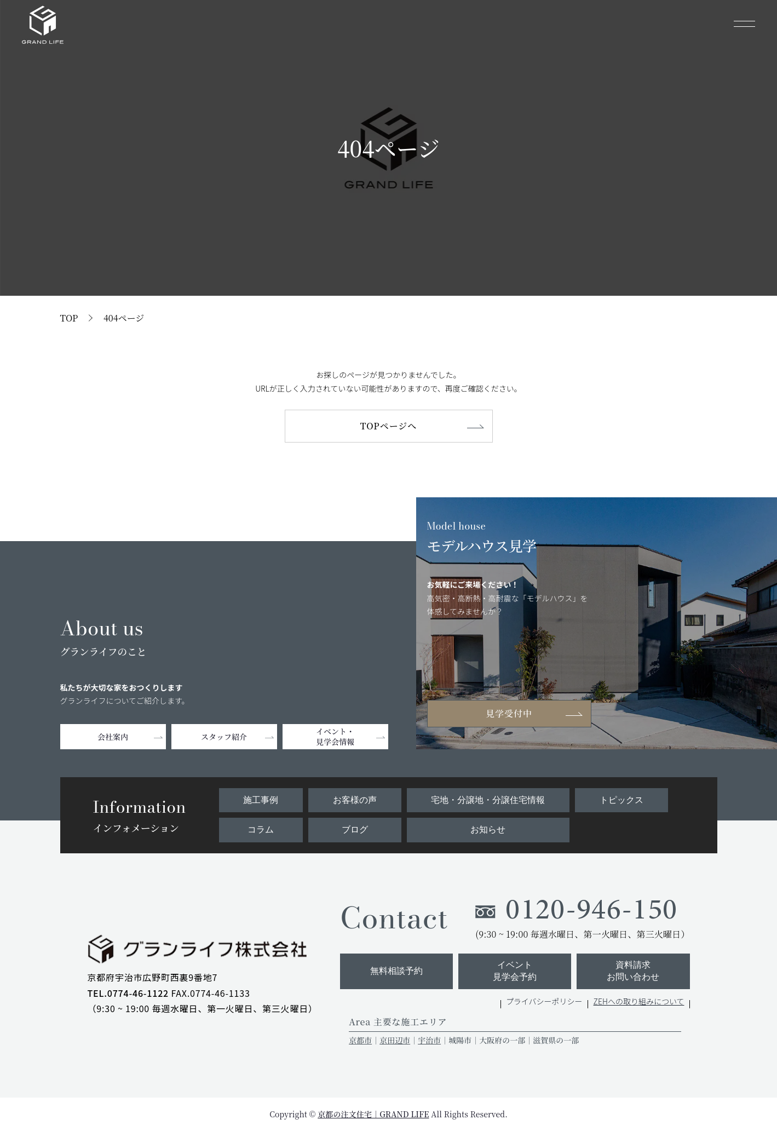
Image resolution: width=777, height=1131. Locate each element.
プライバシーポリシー (544, 1001)
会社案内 (112, 736)
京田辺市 (394, 1040)
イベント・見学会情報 (335, 736)
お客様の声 (355, 800)
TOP (69, 318)
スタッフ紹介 (224, 736)
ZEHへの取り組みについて (639, 1001)
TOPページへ (388, 426)
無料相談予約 (396, 970)
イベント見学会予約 (515, 970)
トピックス (621, 800)
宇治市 (429, 1040)
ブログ (355, 829)
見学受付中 (509, 713)
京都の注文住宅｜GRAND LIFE (373, 1114)
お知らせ (487, 829)
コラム (261, 829)
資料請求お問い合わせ (633, 970)
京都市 (360, 1040)
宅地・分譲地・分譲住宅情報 (488, 800)
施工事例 (260, 800)
